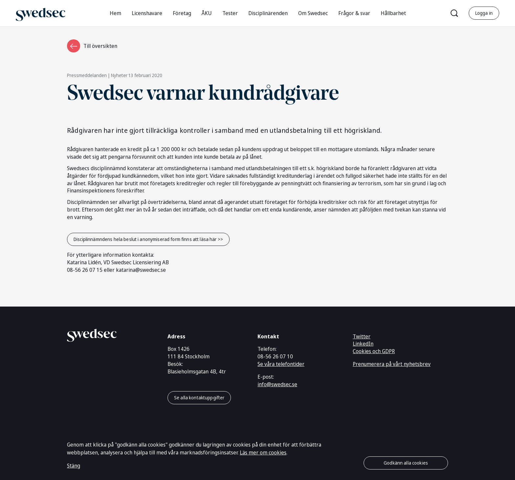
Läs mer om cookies (263, 452)
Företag (182, 13)
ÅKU (207, 13)
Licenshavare (147, 13)
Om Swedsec (313, 13)
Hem (115, 13)
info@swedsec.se (277, 384)
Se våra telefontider (281, 364)
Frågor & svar (354, 13)
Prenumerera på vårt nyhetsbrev (392, 364)
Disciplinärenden (268, 13)
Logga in (484, 13)
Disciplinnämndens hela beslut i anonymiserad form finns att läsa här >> (148, 239)
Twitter (361, 336)
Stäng (73, 465)
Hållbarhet (393, 13)
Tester (230, 13)
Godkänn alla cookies (406, 463)
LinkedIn (363, 343)
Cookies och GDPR (374, 351)
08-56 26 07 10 (275, 356)
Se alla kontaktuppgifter (199, 397)
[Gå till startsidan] (40, 13)
